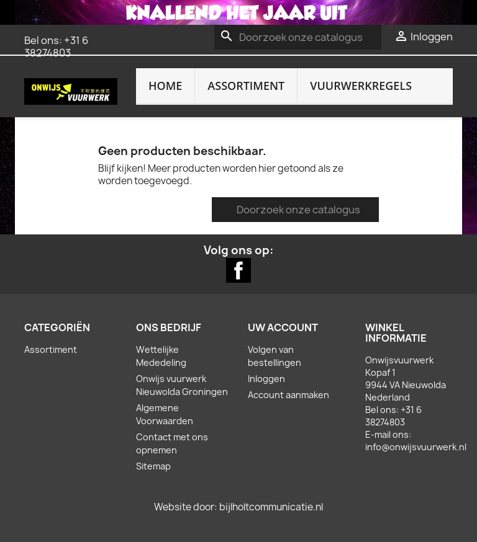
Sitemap (153, 466)
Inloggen (266, 378)
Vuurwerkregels (361, 85)
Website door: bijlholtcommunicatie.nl (238, 506)
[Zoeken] (297, 37)
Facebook (238, 270)
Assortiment (245, 85)
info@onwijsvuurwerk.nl (415, 447)
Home (165, 85)
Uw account (283, 327)
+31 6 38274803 (56, 46)
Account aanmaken (288, 395)
